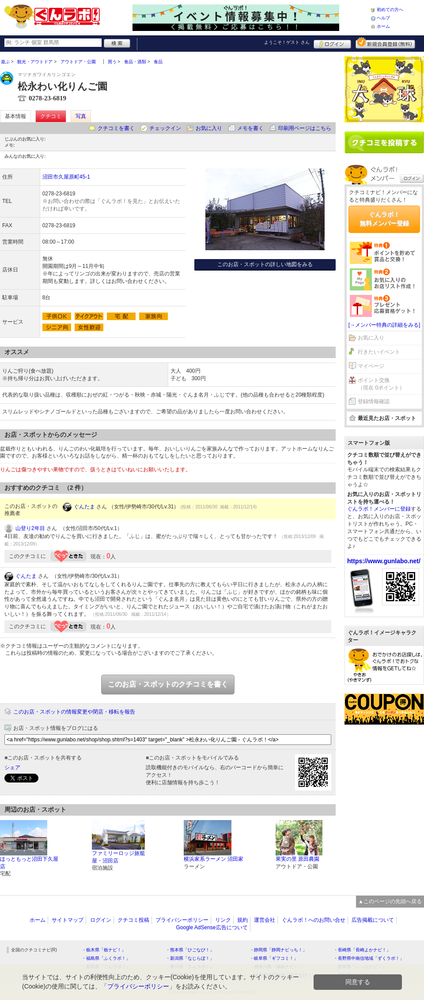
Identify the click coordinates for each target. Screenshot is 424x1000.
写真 (81, 116)
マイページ (371, 366)
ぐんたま (84, 507)
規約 (242, 920)
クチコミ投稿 (133, 920)
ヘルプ (383, 17)
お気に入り (209, 128)
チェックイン (165, 128)
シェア (12, 767)
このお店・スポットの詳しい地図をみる (265, 264)
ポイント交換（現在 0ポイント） (381, 384)
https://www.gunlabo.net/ (383, 561)
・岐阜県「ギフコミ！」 (274, 958)
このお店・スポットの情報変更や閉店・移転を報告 (74, 712)
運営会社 (264, 920)
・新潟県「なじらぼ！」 (190, 958)
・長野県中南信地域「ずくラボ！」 (368, 958)
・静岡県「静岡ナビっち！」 (278, 949)
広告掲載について (373, 920)
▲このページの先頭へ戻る (390, 901)
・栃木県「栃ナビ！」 (104, 949)
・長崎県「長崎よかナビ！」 (362, 949)
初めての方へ (390, 9)
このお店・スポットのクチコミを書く (168, 684)
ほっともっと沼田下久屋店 (29, 863)
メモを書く (250, 128)
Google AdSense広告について (211, 927)
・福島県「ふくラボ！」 (106, 958)
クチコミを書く (116, 128)
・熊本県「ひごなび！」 (190, 949)
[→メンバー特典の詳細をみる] (384, 325)
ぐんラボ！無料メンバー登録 (384, 219)
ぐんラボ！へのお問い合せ (313, 920)
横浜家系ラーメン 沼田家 (213, 859)
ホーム (383, 26)
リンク (223, 920)
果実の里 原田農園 (297, 859)
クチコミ (50, 116)
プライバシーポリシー (181, 920)
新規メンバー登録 (385, 43)
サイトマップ (67, 920)
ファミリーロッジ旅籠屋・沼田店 (118, 857)
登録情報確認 (374, 401)
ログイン (332, 43)
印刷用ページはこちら (304, 128)
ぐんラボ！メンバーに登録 (379, 509)
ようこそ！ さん (287, 42)
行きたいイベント (379, 352)
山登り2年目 (30, 528)
